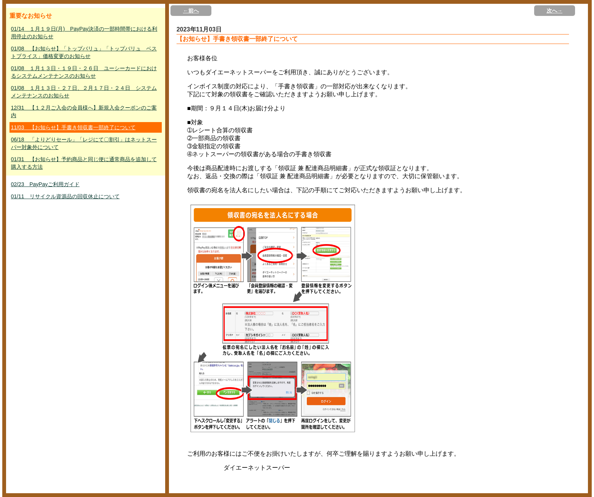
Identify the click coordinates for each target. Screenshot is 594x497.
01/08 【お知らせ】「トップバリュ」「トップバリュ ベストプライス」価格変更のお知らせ (84, 52)
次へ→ (555, 11)
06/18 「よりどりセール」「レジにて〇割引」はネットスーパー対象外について (84, 143)
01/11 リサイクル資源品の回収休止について (65, 196)
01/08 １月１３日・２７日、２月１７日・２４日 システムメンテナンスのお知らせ (84, 92)
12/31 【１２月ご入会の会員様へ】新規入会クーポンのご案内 (84, 111)
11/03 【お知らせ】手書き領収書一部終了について (73, 127)
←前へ (191, 11)
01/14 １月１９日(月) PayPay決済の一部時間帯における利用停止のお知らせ (84, 32)
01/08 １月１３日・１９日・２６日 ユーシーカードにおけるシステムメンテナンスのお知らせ (84, 72)
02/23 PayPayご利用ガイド (45, 184)
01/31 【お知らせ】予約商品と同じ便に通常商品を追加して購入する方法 (84, 163)
